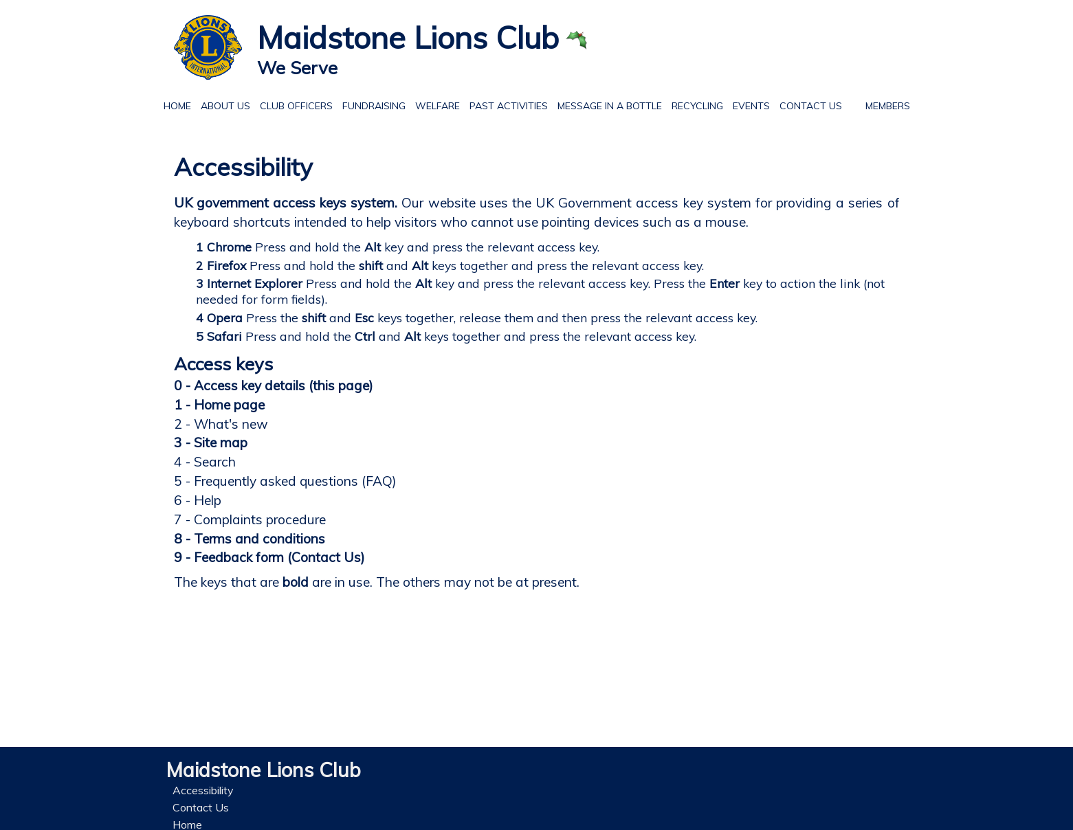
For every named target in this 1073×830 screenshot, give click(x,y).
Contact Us (808, 104)
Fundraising (374, 106)
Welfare (435, 104)
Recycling (695, 104)
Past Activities (506, 104)
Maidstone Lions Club (408, 37)
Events (749, 104)
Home (177, 104)
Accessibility (203, 790)
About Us (223, 104)
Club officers (296, 106)
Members (888, 104)
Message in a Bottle (609, 106)
